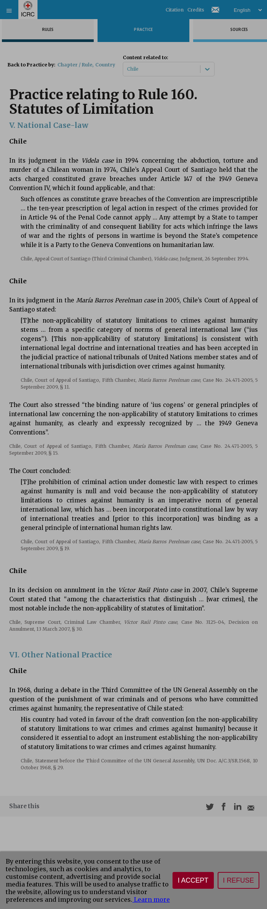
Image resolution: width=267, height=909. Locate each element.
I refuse (238, 880)
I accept (193, 880)
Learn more (151, 899)
